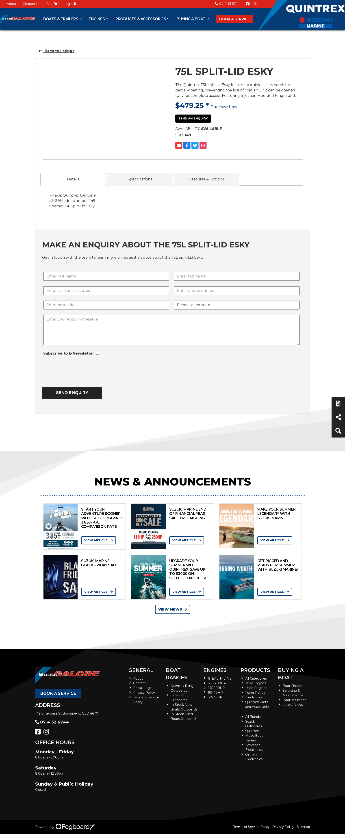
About (11, 4)
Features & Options (206, 179)
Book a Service (234, 19)
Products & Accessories (140, 19)
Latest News (293, 705)
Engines (97, 19)
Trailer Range (255, 693)
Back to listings (56, 51)
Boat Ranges (176, 674)
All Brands (252, 717)
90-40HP (215, 693)
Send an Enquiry (193, 118)
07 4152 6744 (227, 4)
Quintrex (252, 731)
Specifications (140, 179)
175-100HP (216, 688)
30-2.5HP (215, 697)
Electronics (254, 697)
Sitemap (303, 827)
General (140, 670)
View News (172, 609)
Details (73, 179)
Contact (139, 683)
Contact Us (31, 4)
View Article (98, 540)
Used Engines (256, 688)
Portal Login (142, 688)
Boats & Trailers (60, 19)
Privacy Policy (144, 693)
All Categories (256, 678)
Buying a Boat (191, 19)
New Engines (255, 683)
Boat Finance (293, 686)
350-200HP (217, 683)
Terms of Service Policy (251, 827)
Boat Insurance (294, 700)
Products (255, 670)
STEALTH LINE (220, 678)
